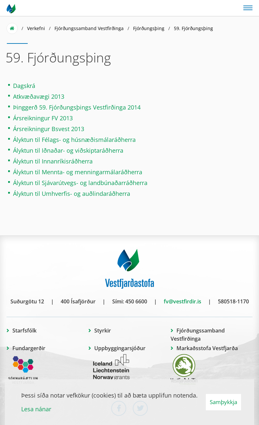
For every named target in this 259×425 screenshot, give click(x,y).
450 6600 (136, 301)
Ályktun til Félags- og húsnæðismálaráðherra (74, 140)
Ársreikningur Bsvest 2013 (48, 129)
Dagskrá (24, 86)
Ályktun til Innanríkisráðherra (53, 161)
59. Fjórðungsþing (193, 28)
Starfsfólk (24, 330)
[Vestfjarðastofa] (11, 8)
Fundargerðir (28, 348)
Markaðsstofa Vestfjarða (207, 348)
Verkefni (36, 28)
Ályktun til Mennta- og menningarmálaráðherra (77, 172)
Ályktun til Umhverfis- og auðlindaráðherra (71, 193)
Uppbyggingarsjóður (119, 348)
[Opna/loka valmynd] (248, 7)
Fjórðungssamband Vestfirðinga (89, 28)
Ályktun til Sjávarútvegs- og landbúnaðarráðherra (80, 183)
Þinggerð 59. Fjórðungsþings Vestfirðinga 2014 (77, 107)
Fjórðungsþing (148, 28)
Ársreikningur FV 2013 (43, 118)
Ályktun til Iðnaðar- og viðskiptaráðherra (68, 150)
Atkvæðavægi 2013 (38, 96)
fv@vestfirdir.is (182, 301)
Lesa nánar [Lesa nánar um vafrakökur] (36, 409)
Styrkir (102, 330)
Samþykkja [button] (223, 402)
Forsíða (12, 28)
